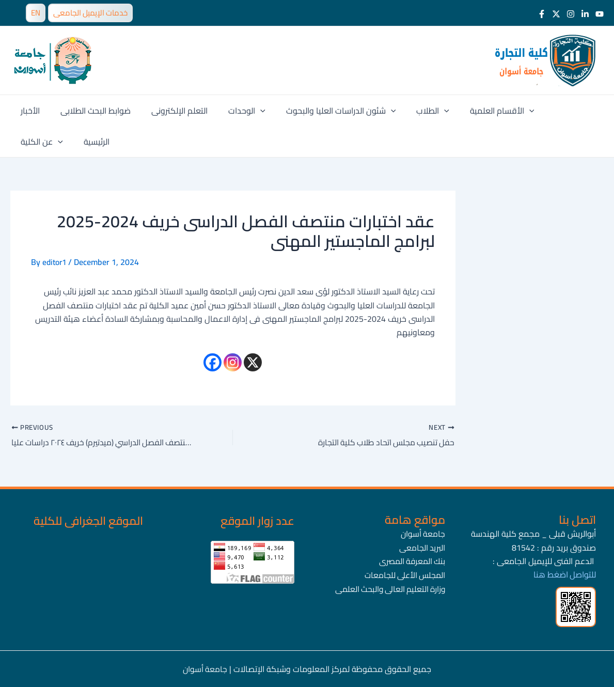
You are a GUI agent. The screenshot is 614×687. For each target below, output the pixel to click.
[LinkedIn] (585, 14)
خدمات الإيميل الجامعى (90, 12)
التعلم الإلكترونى (169, 110)
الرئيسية (31, 141)
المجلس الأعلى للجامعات (402, 575)
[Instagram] (570, 14)
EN (35, 12)
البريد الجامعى (421, 547)
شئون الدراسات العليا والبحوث (322, 110)
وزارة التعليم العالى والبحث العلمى (387, 588)
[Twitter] (556, 14)
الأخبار (28, 110)
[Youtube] (599, 14)
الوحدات (232, 110)
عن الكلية (545, 110)
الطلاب (410, 110)
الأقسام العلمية (475, 110)
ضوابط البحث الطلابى (89, 110)
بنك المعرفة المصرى (410, 561)
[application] (246, 110)
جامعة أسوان (422, 533)
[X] (253, 362)
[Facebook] (542, 14)
